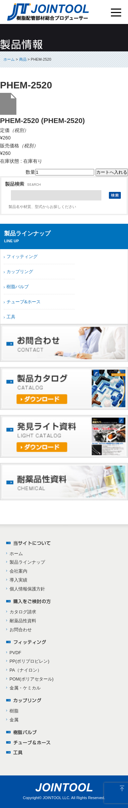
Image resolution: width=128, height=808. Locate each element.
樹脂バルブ (17, 286)
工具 (10, 316)
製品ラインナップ (27, 562)
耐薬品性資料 (23, 620)
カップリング (19, 271)
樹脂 (14, 710)
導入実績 (18, 580)
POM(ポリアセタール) (32, 679)
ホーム (9, 59)
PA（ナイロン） (26, 670)
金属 (14, 719)
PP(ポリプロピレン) (29, 661)
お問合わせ (21, 629)
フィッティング (22, 256)
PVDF (16, 652)
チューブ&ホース (23, 301)
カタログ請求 (23, 611)
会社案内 (18, 571)
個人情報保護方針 (27, 588)
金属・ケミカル (25, 687)
